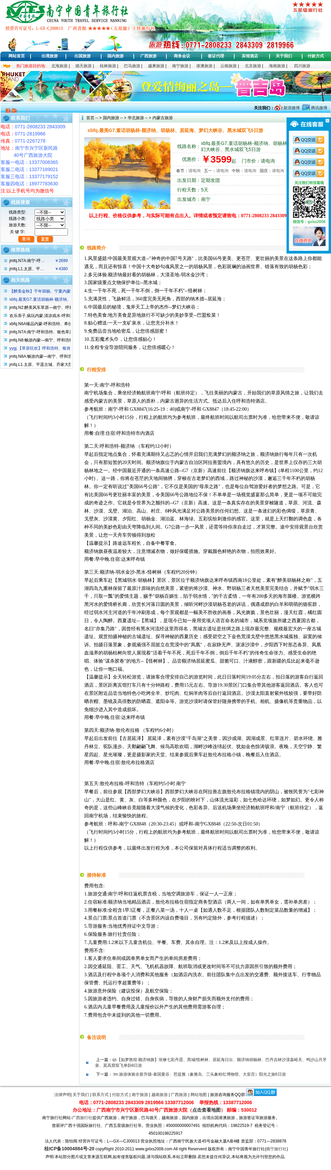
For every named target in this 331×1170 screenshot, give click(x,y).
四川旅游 (302, 65)
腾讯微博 (318, 108)
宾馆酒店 (250, 56)
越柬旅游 (156, 65)
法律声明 (62, 1094)
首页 (90, 117)
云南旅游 (228, 65)
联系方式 (100, 1094)
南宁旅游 (180, 65)
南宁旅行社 (276, 1149)
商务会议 (182, 56)
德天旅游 (83, 65)
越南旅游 (159, 1094)
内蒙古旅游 (161, 117)
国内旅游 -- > (115, 117)
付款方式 (316, 56)
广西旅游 (148, 56)
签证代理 (216, 56)
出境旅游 (49, 56)
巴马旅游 (132, 65)
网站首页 (16, 56)
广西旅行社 (82, 1117)
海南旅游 (277, 65)
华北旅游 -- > (138, 117)
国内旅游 (115, 56)
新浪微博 (291, 108)
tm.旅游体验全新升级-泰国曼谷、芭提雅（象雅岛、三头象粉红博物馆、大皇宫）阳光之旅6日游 (199, 1074)
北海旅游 (59, 65)
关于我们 (284, 56)
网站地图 (198, 1094)
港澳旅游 (204, 65)
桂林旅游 (108, 65)
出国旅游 (82, 56)
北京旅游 (253, 65)
